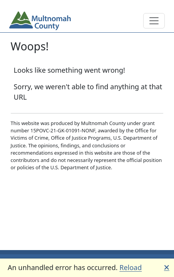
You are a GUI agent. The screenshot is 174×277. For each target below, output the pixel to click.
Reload (130, 267)
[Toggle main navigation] (154, 20)
